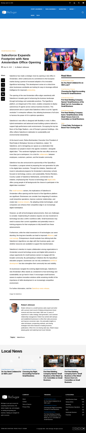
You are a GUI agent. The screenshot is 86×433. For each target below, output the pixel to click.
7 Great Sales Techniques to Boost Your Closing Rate (71, 126)
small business (17, 191)
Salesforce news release (40, 288)
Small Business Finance (68, 89)
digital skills (52, 179)
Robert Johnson (23, 67)
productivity (31, 90)
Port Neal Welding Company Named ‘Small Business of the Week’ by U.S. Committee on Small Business (52, 376)
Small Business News (9, 51)
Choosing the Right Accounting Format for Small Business (73, 92)
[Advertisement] (43, 33)
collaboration (43, 154)
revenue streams (24, 202)
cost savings (14, 238)
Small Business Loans (67, 80)
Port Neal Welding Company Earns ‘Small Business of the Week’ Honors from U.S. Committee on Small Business (73, 377)
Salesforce (21, 337)
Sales (62, 123)
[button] (82, 12)
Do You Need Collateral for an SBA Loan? (11, 373)
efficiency (50, 235)
